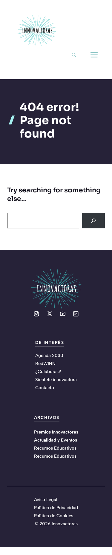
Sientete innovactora (56, 379)
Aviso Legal (45, 499)
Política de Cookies (53, 515)
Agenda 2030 (49, 355)
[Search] (93, 220)
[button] (74, 55)
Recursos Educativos (55, 448)
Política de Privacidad (56, 507)
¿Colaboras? (48, 371)
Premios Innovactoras (56, 432)
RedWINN (45, 363)
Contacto (44, 387)
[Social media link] (36, 314)
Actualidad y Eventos (55, 440)
